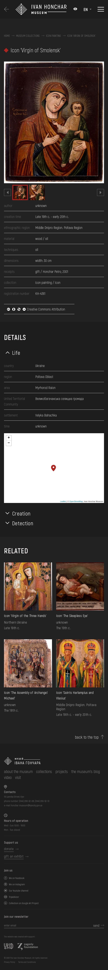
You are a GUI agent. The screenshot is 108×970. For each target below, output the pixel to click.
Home (7, 35)
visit (18, 777)
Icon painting (53, 35)
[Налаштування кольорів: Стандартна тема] (75, 9)
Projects (61, 771)
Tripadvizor (14, 896)
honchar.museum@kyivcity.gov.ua (26, 805)
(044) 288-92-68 (26, 801)
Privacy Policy (9, 962)
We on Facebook (16, 878)
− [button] (9, 443)
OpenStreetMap (76, 501)
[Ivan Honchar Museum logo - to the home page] (42, 9)
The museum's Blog (85, 771)
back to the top (87, 737)
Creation (21, 513)
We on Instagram (17, 884)
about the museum (18, 771)
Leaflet (63, 501)
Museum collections (28, 35)
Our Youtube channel (18, 890)
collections (44, 771)
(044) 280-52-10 (42, 801)
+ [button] (9, 438)
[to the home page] (54, 761)
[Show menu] (101, 9)
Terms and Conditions (27, 962)
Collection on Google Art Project (24, 903)
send (96, 925)
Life (16, 352)
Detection (22, 523)
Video (8, 777)
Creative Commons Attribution (36, 309)
